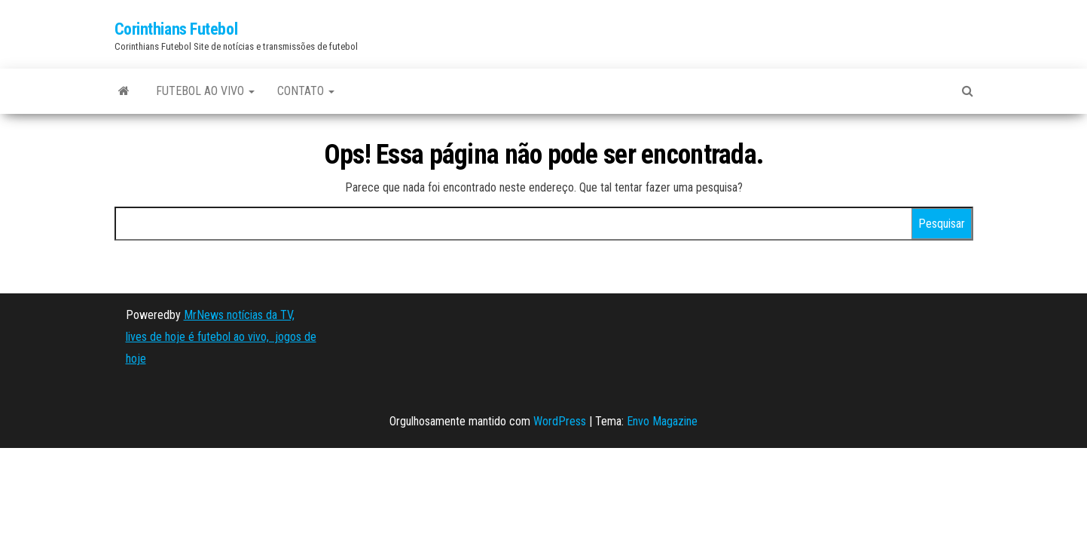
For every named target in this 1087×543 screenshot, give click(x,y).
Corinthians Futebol (176, 29)
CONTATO (305, 91)
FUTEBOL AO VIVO (205, 91)
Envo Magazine (662, 421)
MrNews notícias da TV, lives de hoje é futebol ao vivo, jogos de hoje (221, 337)
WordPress (559, 421)
